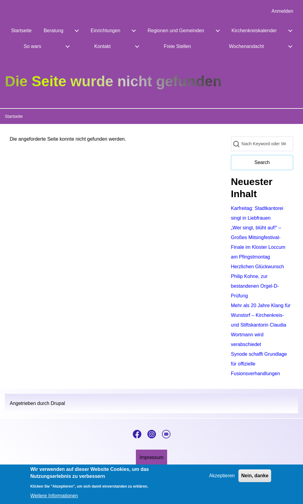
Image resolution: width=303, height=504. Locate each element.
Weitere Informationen (54, 498)
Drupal (58, 403)
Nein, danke (254, 478)
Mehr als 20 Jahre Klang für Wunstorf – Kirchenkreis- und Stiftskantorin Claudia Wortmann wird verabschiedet (261, 325)
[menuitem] (282, 11)
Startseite (14, 116)
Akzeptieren (222, 478)
